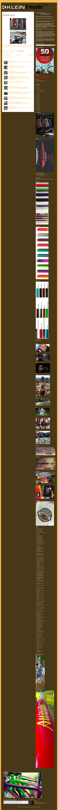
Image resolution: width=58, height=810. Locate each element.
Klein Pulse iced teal (40, 617)
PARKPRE (38, 636)
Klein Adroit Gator (39, 542)
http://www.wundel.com (40, 175)
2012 (38, 105)
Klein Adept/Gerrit (39, 541)
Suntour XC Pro (39, 647)
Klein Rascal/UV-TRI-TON (10, 52)
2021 (38, 93)
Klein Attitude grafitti (40, 570)
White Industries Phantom (39, 652)
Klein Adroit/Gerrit (39, 557)
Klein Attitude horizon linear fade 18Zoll (40, 573)
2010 (38, 108)
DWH (36, 801)
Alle (37, 527)
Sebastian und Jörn (40, 644)
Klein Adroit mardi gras (40, 551)
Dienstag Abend (39, 536)
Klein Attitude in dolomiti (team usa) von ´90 (15, 81)
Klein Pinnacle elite (40, 607)
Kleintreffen (38, 629)
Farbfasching (39, 539)
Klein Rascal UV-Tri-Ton (8, 15)
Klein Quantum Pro (40, 621)
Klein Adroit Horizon (40, 548)
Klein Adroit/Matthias (40, 558)
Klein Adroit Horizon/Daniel (39, 550)
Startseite (18, 55)
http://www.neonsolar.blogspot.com (42, 174)
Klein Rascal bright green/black (40, 626)
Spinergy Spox (39, 646)
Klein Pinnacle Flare (40, 610)
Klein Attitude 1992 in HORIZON (13, 101)
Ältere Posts (30, 55)
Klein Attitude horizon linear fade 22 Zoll (40, 577)
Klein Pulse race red (40, 620)
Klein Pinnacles (39, 616)
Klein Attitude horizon (40, 571)
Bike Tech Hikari (39, 528)
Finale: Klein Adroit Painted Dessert (13, 91)
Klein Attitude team (40, 587)
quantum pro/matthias (40, 637)
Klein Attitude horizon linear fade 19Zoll (40, 575)
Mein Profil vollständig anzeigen (39, 803)
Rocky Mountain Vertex (11, 106)
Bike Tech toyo (39, 531)
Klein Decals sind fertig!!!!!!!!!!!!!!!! (13, 76)
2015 (38, 101)
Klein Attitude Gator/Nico (40, 568)
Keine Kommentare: (12, 50)
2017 (38, 98)
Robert (38, 638)
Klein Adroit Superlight (11, 71)
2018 (38, 97)
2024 (38, 88)
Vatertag (38, 650)
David (37, 534)
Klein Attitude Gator (40, 567)
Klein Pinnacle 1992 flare (41, 605)
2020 (38, 94)
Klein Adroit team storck (40, 555)
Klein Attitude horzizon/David (39, 580)
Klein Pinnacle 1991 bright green (40, 604)
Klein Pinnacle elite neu (40, 608)
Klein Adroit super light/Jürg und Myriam (40, 554)
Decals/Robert (39, 535)
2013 (38, 104)
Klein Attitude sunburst (40, 585)
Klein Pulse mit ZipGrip (11, 96)
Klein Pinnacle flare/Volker (39, 612)
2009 (38, 109)
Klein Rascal (39, 624)
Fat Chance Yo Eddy (40, 540)
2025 (38, 87)
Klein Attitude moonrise (40, 581)
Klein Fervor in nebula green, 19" (13, 86)
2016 (38, 100)
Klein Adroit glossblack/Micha (39, 546)
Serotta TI (38, 645)
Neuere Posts (6, 55)
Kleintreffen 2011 (39, 630)
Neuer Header (39, 635)
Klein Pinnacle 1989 (40, 602)
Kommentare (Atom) (10, 57)
